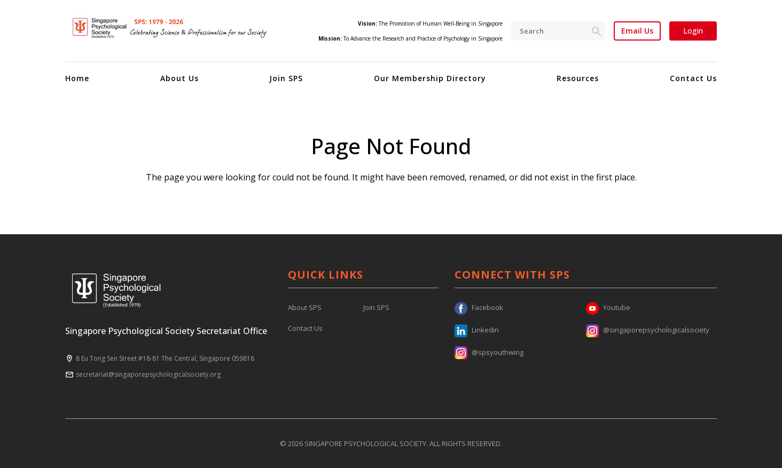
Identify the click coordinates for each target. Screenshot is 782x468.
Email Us (637, 31)
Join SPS (286, 78)
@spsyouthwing (489, 352)
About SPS (305, 307)
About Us (179, 78)
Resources (578, 78)
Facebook (479, 307)
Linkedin (477, 330)
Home (77, 78)
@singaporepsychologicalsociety (647, 330)
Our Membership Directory (430, 78)
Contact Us (693, 78)
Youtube (608, 307)
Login (693, 31)
